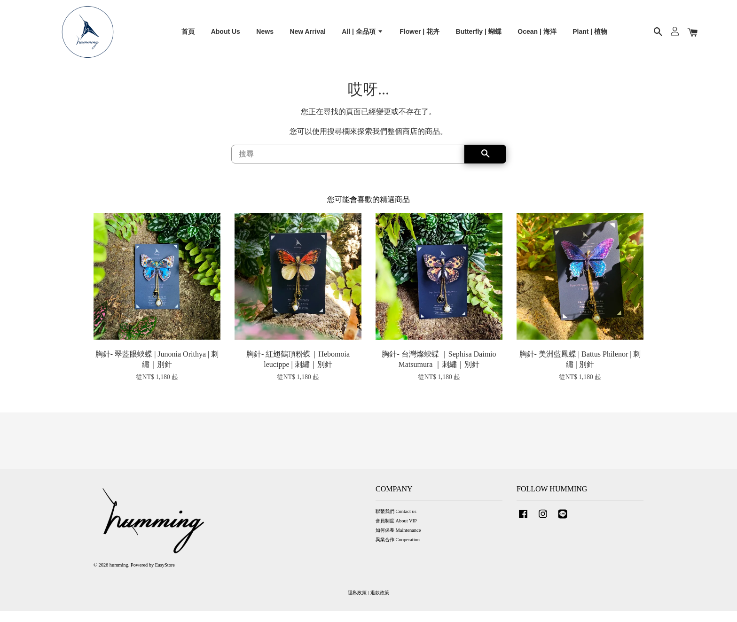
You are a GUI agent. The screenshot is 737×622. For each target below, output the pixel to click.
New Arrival (308, 35)
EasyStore (165, 575)
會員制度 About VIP (396, 531)
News (265, 35)
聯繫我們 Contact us (396, 522)
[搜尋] (347, 165)
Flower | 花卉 (419, 35)
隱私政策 (357, 603)
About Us (225, 35)
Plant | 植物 (589, 35)
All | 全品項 (362, 35)
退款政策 (379, 603)
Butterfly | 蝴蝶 (479, 35)
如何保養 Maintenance (398, 541)
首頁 (188, 35)
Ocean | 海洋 (537, 35)
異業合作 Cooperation (398, 550)
